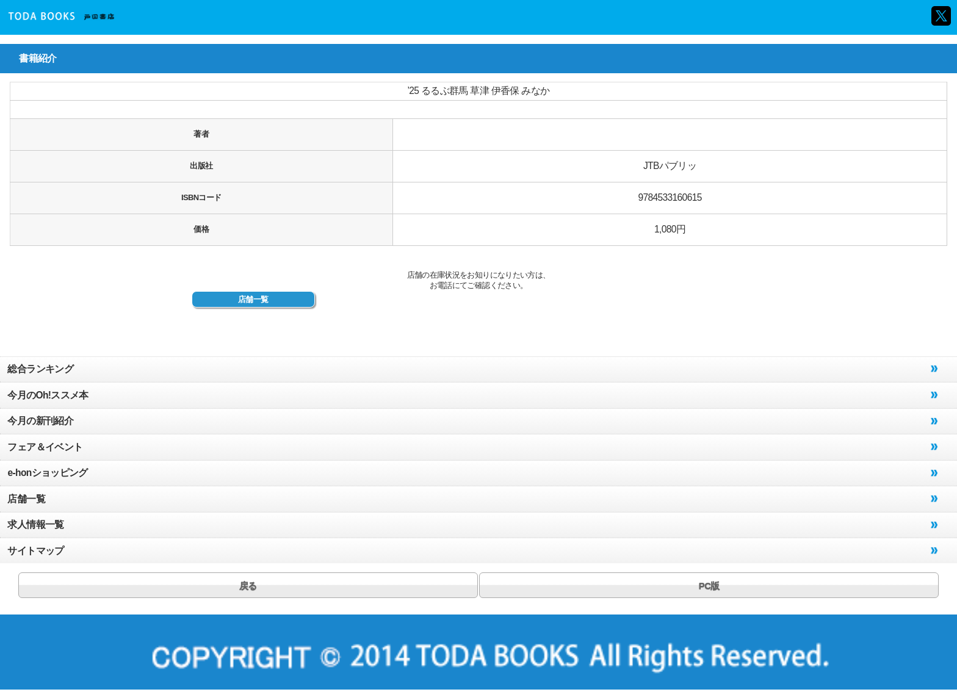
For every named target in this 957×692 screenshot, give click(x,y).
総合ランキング (40, 369)
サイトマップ (35, 551)
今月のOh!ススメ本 (47, 395)
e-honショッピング (47, 472)
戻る (248, 585)
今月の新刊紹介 (40, 421)
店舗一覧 (253, 299)
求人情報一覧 (35, 524)
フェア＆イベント (44, 447)
